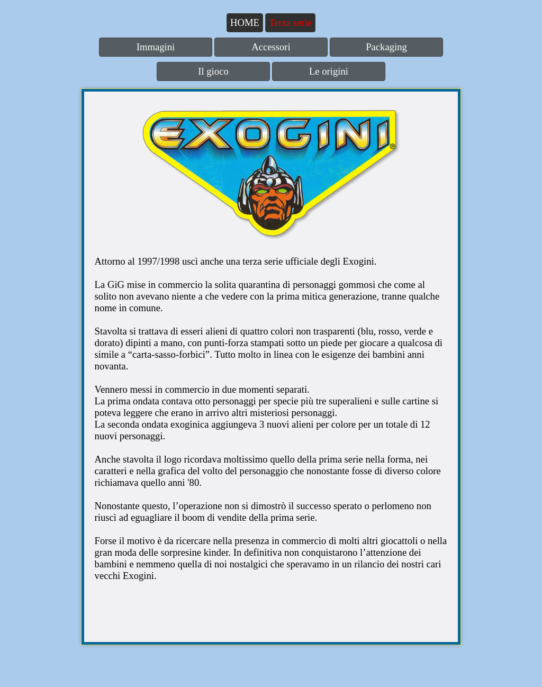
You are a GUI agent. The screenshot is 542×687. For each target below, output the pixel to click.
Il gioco (213, 71)
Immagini (156, 46)
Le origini (328, 71)
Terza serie (290, 22)
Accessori (271, 46)
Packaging (386, 46)
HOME (244, 22)
